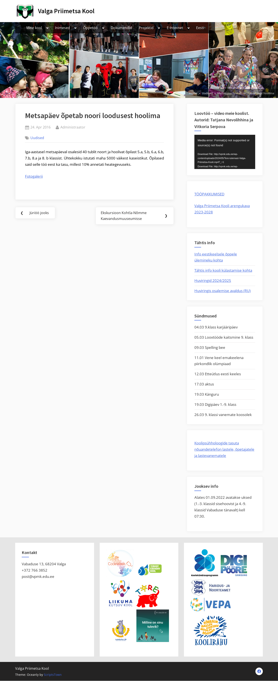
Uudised (37, 137)
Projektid (146, 27)
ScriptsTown (53, 675)
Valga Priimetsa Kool (66, 11)
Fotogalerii (34, 176)
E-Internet (175, 27)
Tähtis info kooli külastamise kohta (223, 270)
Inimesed (62, 27)
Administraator (72, 127)
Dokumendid (121, 27)
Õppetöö (90, 27)
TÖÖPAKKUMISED (209, 194)
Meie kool (34, 27)
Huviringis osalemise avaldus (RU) (222, 290)
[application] (224, 152)
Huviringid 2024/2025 (212, 280)
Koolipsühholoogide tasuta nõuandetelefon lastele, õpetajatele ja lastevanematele (224, 449)
